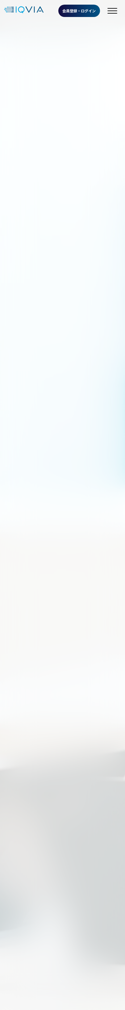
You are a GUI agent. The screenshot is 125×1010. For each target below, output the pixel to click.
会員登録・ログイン (79, 10)
